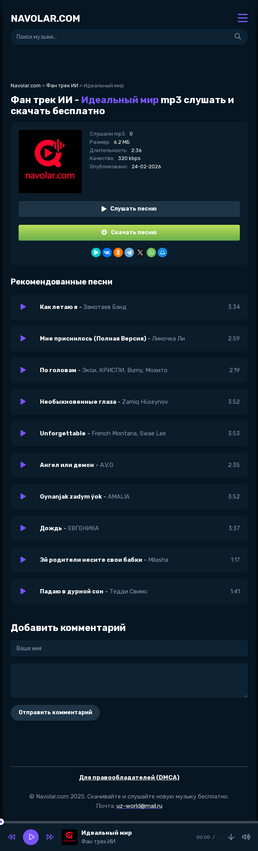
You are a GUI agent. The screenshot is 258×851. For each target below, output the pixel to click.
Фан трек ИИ (62, 85)
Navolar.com (26, 85)
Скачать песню (129, 232)
